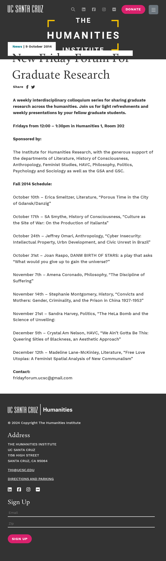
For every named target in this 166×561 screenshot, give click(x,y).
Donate (133, 9)
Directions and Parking (31, 479)
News (17, 46)
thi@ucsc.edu (21, 470)
